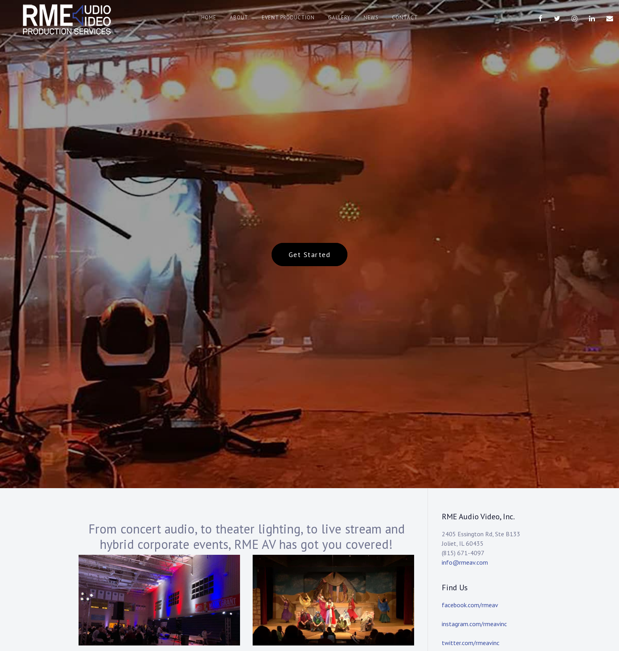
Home (208, 17)
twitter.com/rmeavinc (470, 643)
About (239, 17)
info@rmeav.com (465, 562)
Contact (405, 17)
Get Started (310, 254)
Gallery (339, 17)
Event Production (288, 17)
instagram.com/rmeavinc (474, 624)
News (371, 17)
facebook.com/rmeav (470, 605)
